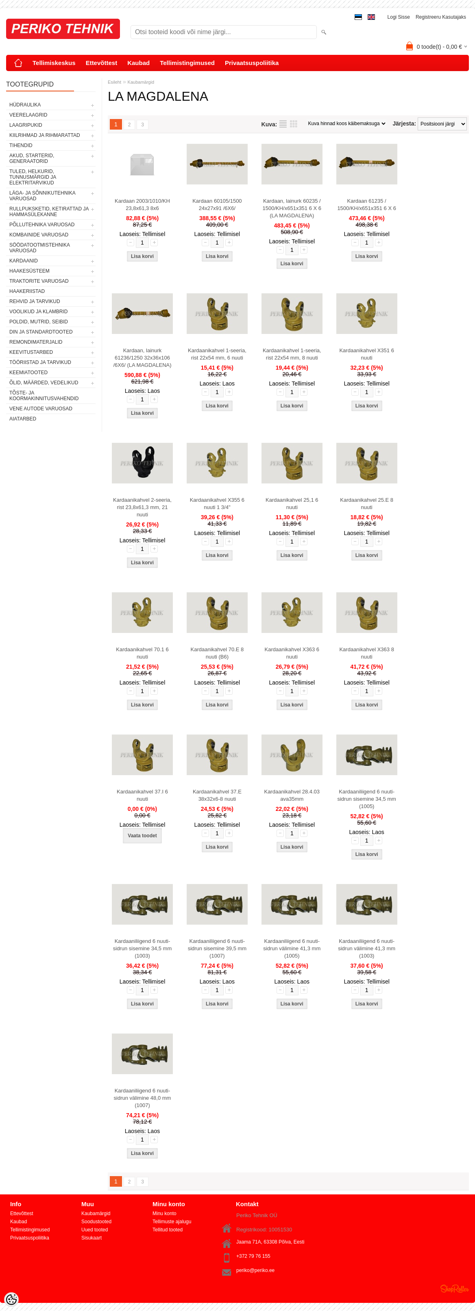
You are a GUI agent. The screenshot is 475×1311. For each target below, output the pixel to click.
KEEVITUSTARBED (31, 352)
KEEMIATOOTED (28, 372)
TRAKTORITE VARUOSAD (39, 281)
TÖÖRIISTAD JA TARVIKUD (40, 362)
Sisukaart (91, 1238)
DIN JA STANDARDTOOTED (41, 332)
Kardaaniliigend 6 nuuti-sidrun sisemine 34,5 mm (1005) (366, 799)
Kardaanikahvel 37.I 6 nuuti (142, 795)
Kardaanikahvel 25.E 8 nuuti (366, 503)
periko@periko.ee (255, 1270)
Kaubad (138, 62)
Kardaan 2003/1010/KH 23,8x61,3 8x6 (142, 204)
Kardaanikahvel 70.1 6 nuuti (142, 653)
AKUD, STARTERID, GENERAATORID (31, 158)
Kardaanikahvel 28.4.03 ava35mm (292, 795)
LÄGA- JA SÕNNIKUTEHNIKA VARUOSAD (42, 196)
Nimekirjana (283, 124)
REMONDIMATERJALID (35, 342)
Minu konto (164, 1213)
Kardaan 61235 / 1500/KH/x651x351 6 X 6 (366, 204)
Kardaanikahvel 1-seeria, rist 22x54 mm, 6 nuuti (217, 354)
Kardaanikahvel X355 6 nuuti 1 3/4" (217, 503)
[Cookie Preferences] (11, 1299)
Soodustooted (96, 1221)
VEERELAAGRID (28, 115)
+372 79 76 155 (253, 1256)
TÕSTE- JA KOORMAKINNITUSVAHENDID (43, 395)
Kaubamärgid (141, 82)
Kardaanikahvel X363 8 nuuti (366, 653)
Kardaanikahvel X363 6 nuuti (292, 653)
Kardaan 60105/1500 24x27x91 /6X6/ (217, 204)
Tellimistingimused (187, 62)
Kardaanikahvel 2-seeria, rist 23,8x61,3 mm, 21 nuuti (142, 507)
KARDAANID (23, 261)
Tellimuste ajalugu (172, 1221)
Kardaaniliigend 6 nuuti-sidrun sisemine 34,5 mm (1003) (142, 948)
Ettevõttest (102, 62)
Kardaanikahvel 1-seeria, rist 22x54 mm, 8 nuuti (292, 354)
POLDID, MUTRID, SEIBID (38, 322)
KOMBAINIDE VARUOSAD (38, 235)
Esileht (114, 82)
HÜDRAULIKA (25, 105)
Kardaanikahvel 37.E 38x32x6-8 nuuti (217, 795)
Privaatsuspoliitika (252, 62)
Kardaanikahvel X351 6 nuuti (366, 354)
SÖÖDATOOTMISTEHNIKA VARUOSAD (39, 248)
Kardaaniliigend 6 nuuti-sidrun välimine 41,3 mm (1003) (366, 948)
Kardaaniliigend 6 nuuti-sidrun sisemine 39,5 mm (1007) (217, 948)
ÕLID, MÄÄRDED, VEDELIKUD (43, 383)
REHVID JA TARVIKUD (34, 301)
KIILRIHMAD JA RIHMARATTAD (44, 135)
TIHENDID (21, 145)
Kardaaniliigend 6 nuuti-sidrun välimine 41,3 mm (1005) (291, 948)
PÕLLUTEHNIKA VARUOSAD (42, 225)
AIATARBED (22, 419)
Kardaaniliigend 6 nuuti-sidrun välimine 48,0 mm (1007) (142, 1098)
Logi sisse (399, 17)
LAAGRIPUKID (25, 125)
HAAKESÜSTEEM (29, 271)
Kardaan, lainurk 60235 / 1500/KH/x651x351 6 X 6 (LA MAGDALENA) (292, 208)
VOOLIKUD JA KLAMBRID (38, 311)
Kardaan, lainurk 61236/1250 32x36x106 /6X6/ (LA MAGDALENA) (142, 357)
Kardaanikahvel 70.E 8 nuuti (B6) (217, 653)
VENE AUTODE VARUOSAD (40, 409)
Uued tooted (94, 1230)
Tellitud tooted (168, 1230)
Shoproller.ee (454, 1289)
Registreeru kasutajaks (441, 17)
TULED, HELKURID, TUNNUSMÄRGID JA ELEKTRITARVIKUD (32, 177)
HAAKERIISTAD (27, 291)
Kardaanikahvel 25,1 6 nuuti (292, 503)
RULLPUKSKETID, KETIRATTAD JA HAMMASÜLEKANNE (49, 211)
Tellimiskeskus (54, 62)
